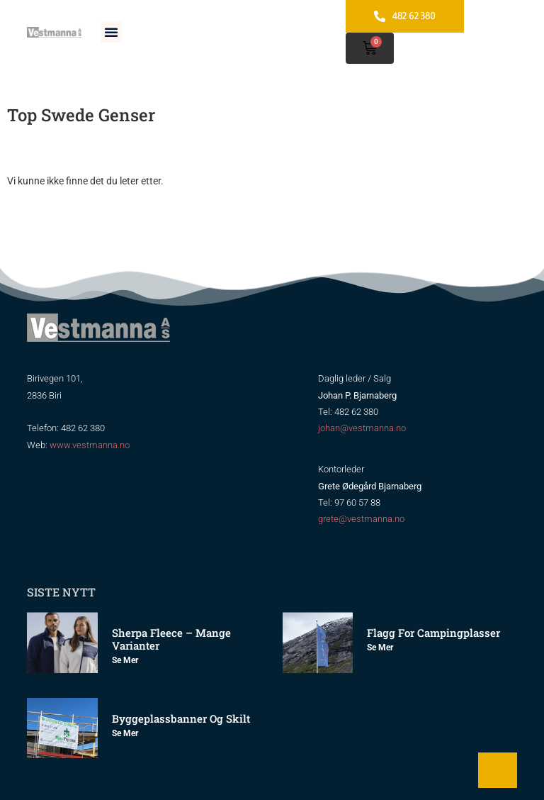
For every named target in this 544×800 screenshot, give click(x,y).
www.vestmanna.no (90, 445)
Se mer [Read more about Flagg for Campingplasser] (380, 647)
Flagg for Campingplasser (433, 633)
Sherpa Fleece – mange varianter (171, 639)
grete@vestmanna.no (361, 518)
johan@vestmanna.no (362, 428)
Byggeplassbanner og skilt (181, 718)
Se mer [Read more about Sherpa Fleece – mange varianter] (125, 660)
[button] (111, 32)
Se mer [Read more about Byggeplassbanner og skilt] (125, 733)
